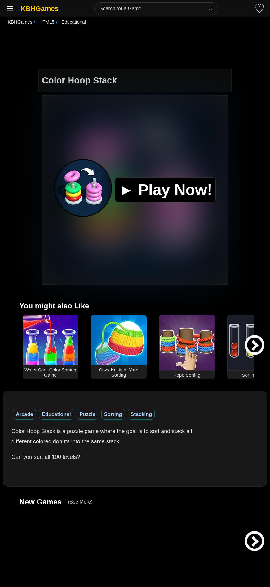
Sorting (113, 414)
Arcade (24, 414)
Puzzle (87, 414)
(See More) (80, 501)
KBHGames (39, 8)
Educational (56, 414)
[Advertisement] (135, 48)
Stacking (141, 414)
